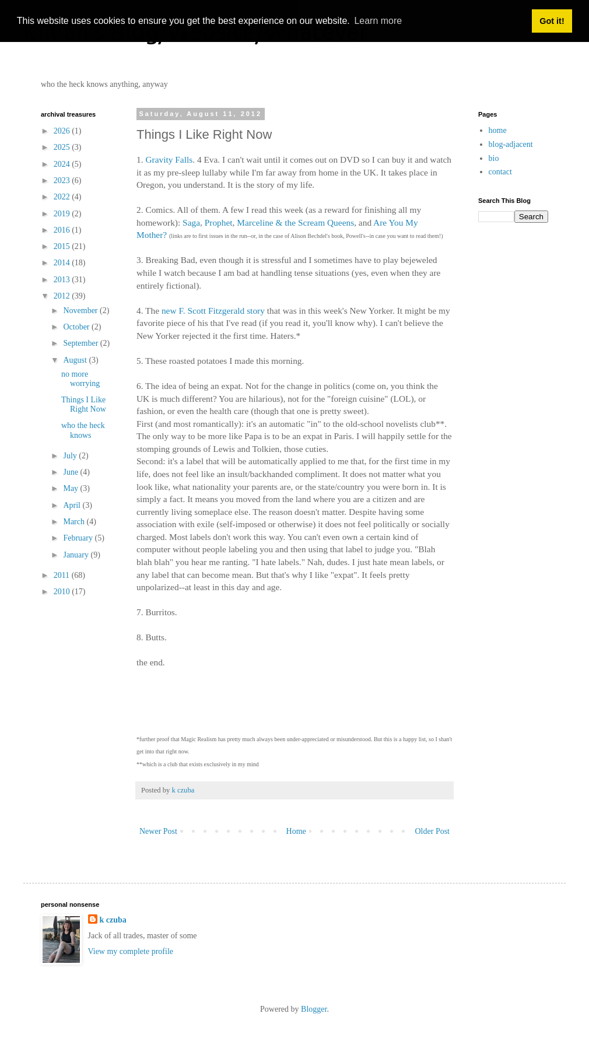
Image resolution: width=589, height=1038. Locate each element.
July (71, 455)
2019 (63, 213)
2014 (63, 262)
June (71, 472)
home (498, 130)
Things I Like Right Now (83, 404)
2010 (63, 591)
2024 (63, 164)
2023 (63, 180)
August (76, 360)
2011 (63, 575)
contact (500, 171)
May (71, 488)
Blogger (314, 1009)
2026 (63, 131)
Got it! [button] (551, 21)
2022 (63, 196)
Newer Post (158, 831)
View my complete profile (131, 951)
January (76, 554)
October (77, 326)
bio (494, 158)
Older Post (432, 831)
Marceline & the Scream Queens (295, 222)
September (81, 343)
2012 (63, 296)
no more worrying (80, 379)
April (72, 505)
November (81, 310)
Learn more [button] (378, 21)
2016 (63, 230)
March (74, 521)
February (78, 538)
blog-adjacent (511, 144)
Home (296, 831)
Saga (191, 222)
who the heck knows (83, 430)
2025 (63, 147)
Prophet (219, 222)
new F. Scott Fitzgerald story (213, 310)
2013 (63, 279)
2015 (63, 246)
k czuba (113, 920)
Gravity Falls (168, 159)
